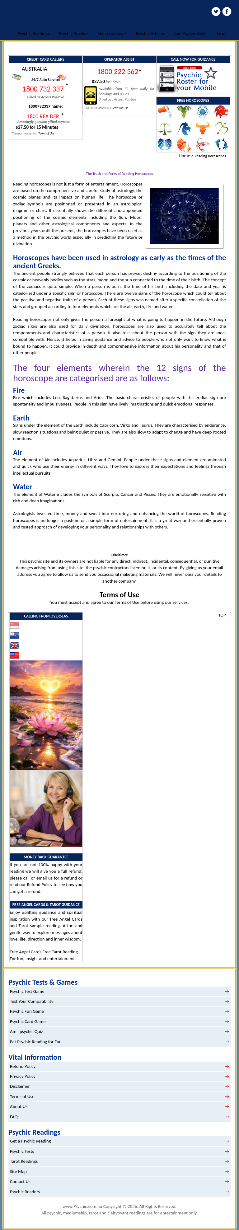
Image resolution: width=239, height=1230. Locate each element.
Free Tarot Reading (60, 952)
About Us (18, 1106)
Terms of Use (119, 594)
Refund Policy (39, 884)
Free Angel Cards (26, 952)
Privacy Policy (22, 1076)
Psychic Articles (150, 33)
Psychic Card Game (28, 1021)
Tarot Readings (24, 1161)
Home (184, 155)
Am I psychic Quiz (26, 1031)
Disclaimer (20, 1086)
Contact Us (20, 1181)
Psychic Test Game (27, 991)
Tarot (221, 33)
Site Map (18, 1171)
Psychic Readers (74, 33)
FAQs (15, 1117)
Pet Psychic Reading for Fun (36, 1042)
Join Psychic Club (190, 33)
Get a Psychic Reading (30, 1141)
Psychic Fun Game (27, 1011)
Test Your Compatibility (31, 1001)
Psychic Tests (22, 1151)
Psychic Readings (33, 33)
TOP (222, 615)
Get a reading (112, 33)
